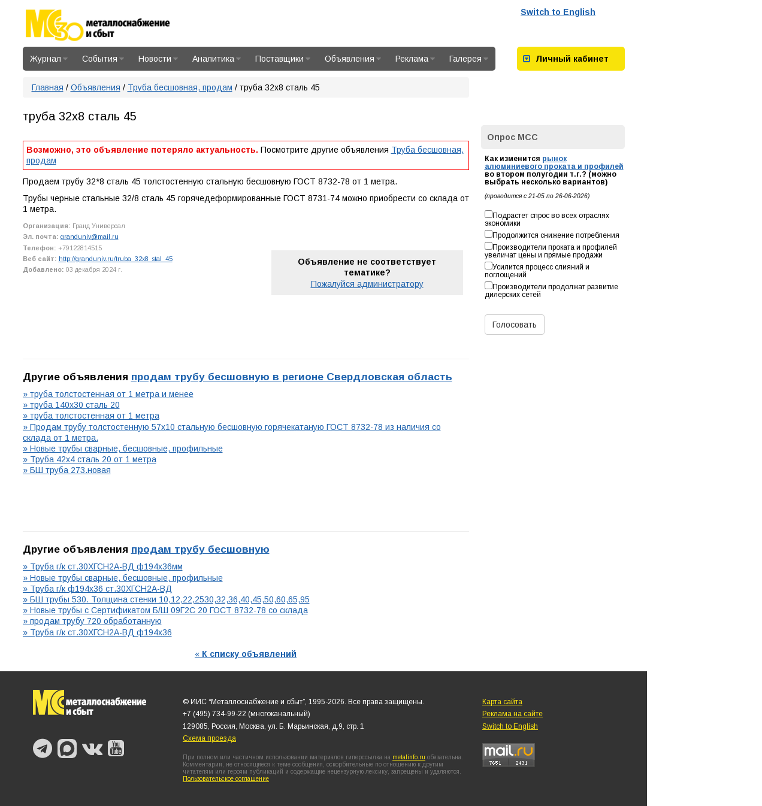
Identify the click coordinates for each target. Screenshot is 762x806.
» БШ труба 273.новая (67, 470)
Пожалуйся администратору (367, 284)
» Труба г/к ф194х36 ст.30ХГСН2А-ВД (97, 588)
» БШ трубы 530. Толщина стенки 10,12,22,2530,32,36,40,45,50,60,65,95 (166, 599)
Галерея (468, 58)
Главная (48, 87)
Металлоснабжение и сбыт (114, 25)
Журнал (49, 58)
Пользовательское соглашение (226, 778)
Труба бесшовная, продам (180, 87)
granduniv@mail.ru (90, 236)
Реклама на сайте (512, 714)
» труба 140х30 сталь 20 (71, 405)
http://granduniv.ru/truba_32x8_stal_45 (116, 258)
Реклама (415, 58)
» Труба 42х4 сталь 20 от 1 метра (89, 459)
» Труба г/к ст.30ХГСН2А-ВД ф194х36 (97, 632)
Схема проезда (209, 738)
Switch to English (558, 12)
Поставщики (282, 58)
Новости (158, 58)
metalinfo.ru (408, 757)
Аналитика (216, 58)
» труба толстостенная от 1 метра (91, 415)
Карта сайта (502, 702)
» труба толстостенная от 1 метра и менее (108, 394)
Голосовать (514, 324)
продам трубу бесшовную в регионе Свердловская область (291, 377)
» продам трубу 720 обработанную (92, 621)
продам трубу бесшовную (200, 549)
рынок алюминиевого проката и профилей (554, 162)
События (103, 58)
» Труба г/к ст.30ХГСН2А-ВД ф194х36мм (103, 566)
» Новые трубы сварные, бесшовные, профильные (123, 448)
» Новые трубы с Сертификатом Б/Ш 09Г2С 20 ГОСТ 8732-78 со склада (165, 610)
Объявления (353, 58)
